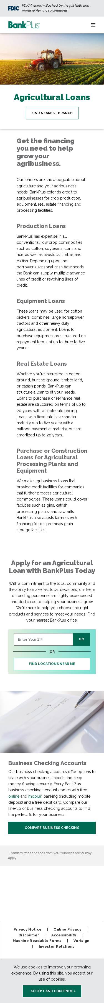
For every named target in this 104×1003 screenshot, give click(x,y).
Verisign (81, 941)
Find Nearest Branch (52, 113)
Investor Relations (57, 946)
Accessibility (63, 935)
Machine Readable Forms (37, 941)
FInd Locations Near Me (52, 664)
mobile (34, 796)
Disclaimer (29, 935)
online (13, 796)
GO (81, 639)
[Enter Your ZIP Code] (43, 639)
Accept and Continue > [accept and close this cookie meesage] (53, 991)
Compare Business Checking (52, 828)
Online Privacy (67, 929)
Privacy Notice (28, 929)
